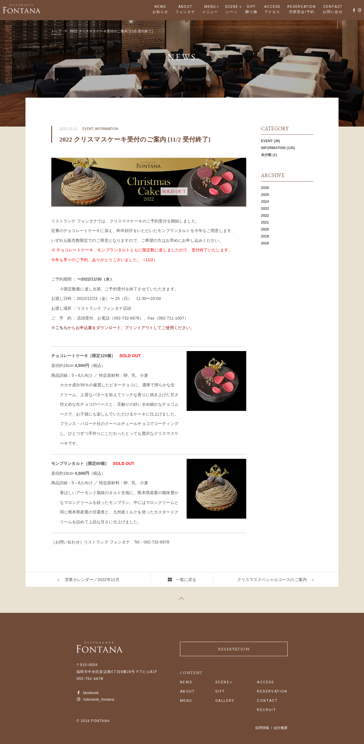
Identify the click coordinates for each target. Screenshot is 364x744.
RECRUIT (266, 710)
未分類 (266, 155)
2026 (265, 188)
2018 (265, 243)
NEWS (160, 7)
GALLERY (225, 701)
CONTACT (333, 7)
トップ (56, 31)
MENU (210, 7)
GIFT (251, 7)
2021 (265, 222)
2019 (265, 236)
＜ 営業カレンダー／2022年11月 (87, 579)
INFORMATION (273, 148)
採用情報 (262, 728)
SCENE (231, 7)
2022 (265, 216)
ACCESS (272, 7)
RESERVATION (301, 7)
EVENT (267, 141)
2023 (265, 209)
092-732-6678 (89, 678)
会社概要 (281, 728)
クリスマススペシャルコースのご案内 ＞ (276, 579)
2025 (265, 195)
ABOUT (185, 7)
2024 (265, 202)
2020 (265, 229)
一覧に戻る (186, 579)
